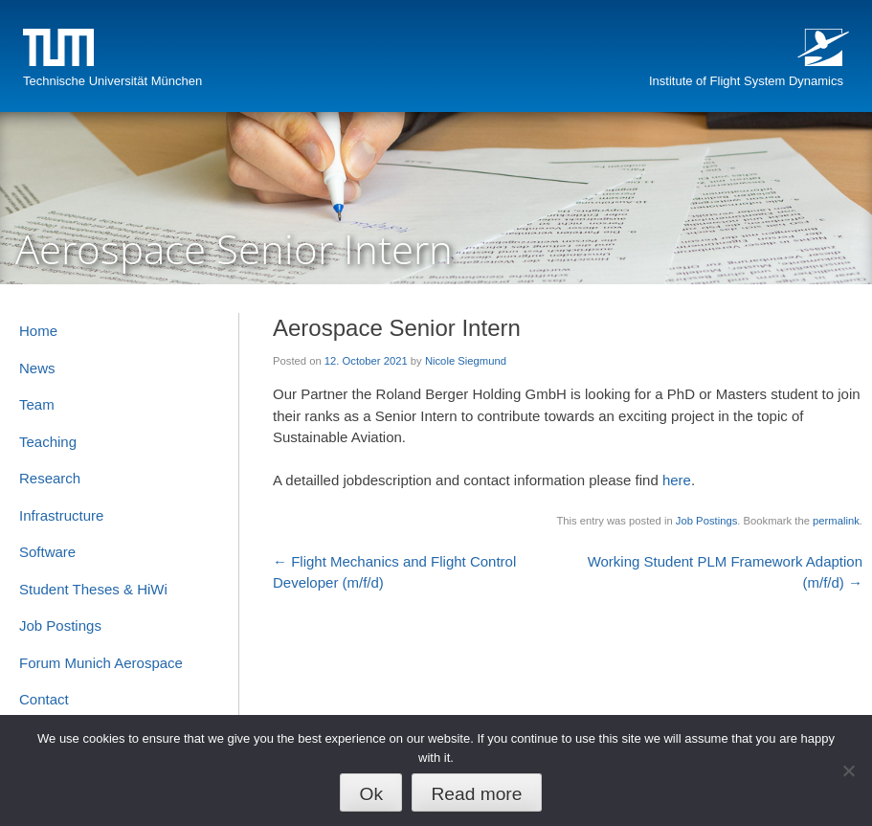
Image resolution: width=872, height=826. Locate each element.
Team (37, 404)
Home (38, 331)
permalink (836, 520)
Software (47, 552)
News (37, 368)
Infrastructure (61, 515)
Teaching (48, 442)
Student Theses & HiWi (93, 589)
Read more (476, 794)
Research (49, 478)
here (676, 480)
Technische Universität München (112, 81)
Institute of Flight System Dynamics (746, 81)
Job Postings (706, 520)
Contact (44, 699)
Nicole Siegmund (465, 361)
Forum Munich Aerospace (101, 663)
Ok (372, 794)
